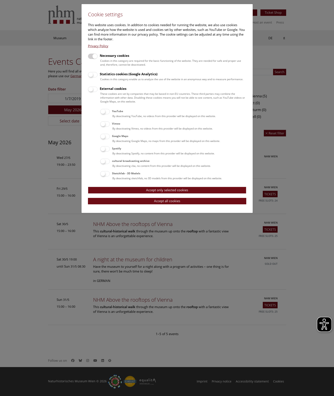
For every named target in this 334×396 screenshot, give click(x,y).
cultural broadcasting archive (131, 161)
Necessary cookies (114, 55)
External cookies (113, 88)
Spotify (116, 148)
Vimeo (116, 123)
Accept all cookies (167, 201)
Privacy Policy (98, 46)
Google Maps (120, 136)
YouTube (117, 111)
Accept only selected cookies (167, 190)
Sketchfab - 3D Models (126, 173)
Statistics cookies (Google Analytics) (128, 74)
